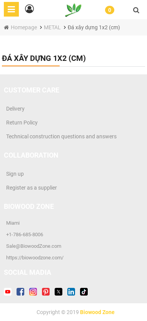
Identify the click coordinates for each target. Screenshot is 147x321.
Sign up (14, 174)
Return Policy (21, 122)
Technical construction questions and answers (60, 136)
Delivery (14, 109)
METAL (52, 27)
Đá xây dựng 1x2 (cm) (94, 27)
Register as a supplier (30, 188)
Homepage (24, 27)
